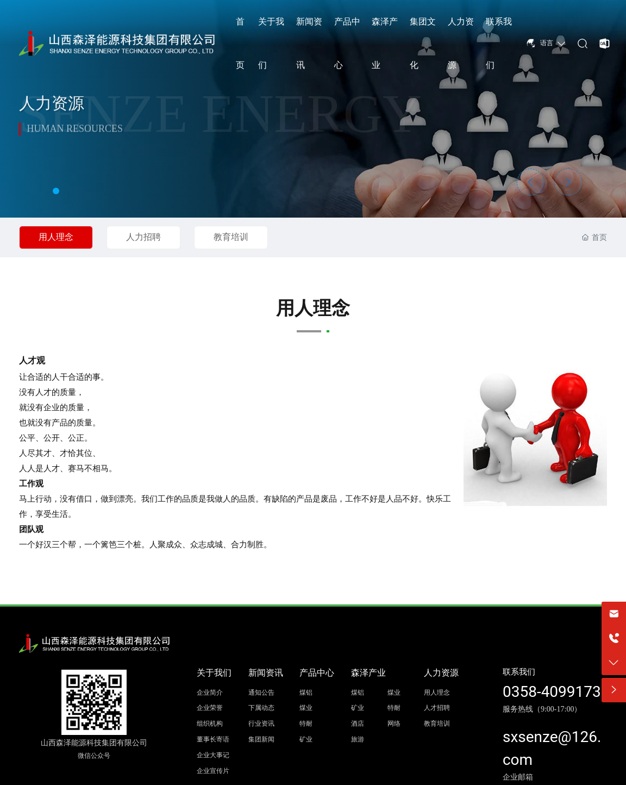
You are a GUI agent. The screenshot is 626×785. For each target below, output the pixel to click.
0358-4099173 (552, 692)
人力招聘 (143, 237)
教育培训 (231, 237)
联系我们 (519, 672)
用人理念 (56, 237)
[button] (56, 191)
